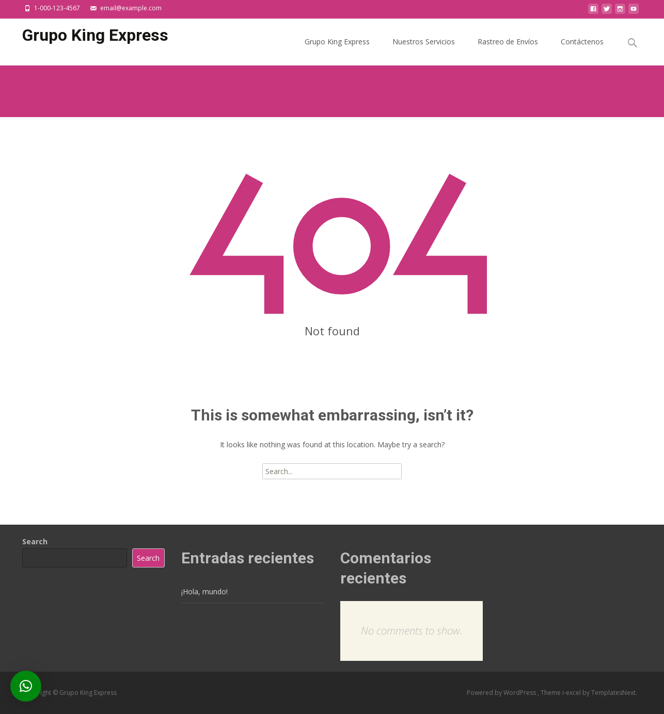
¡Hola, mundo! (204, 591)
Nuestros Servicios (423, 51)
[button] (25, 686)
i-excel (572, 692)
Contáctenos (582, 51)
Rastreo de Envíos (508, 51)
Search (35, 541)
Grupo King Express (337, 51)
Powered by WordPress (502, 692)
